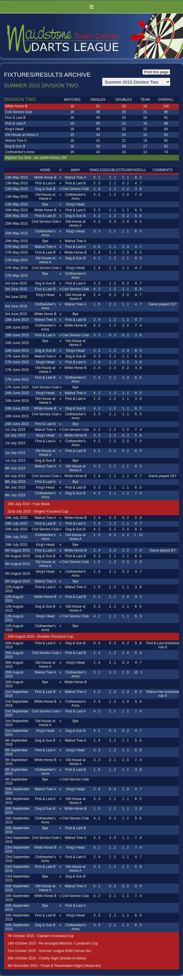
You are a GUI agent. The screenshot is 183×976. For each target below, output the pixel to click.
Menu (91, 6)
